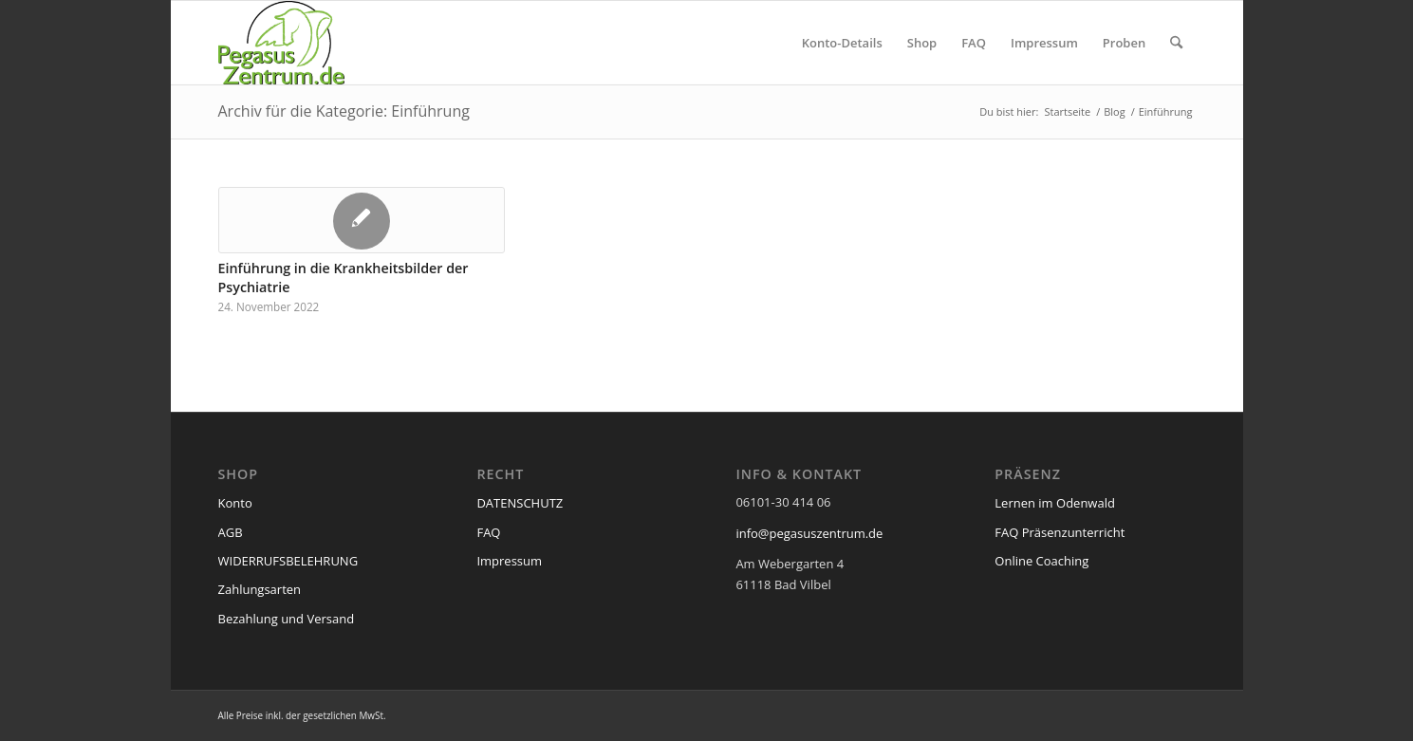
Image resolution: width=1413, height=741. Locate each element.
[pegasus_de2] (281, 42)
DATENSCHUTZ (519, 502)
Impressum (509, 560)
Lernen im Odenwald (1055, 502)
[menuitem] (842, 42)
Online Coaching (1041, 560)
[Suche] (1176, 42)
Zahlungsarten (260, 589)
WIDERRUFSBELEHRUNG (288, 560)
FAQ (488, 532)
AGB (230, 532)
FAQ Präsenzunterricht (1060, 532)
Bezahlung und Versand (286, 618)
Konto (235, 502)
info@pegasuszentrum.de (809, 533)
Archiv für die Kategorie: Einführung (344, 111)
